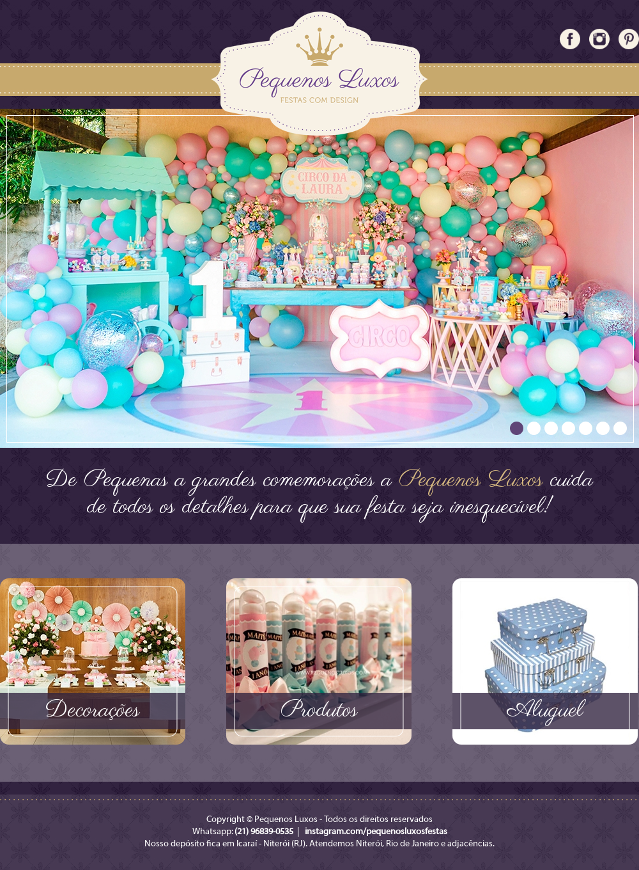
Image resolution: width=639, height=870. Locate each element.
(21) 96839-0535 (264, 832)
